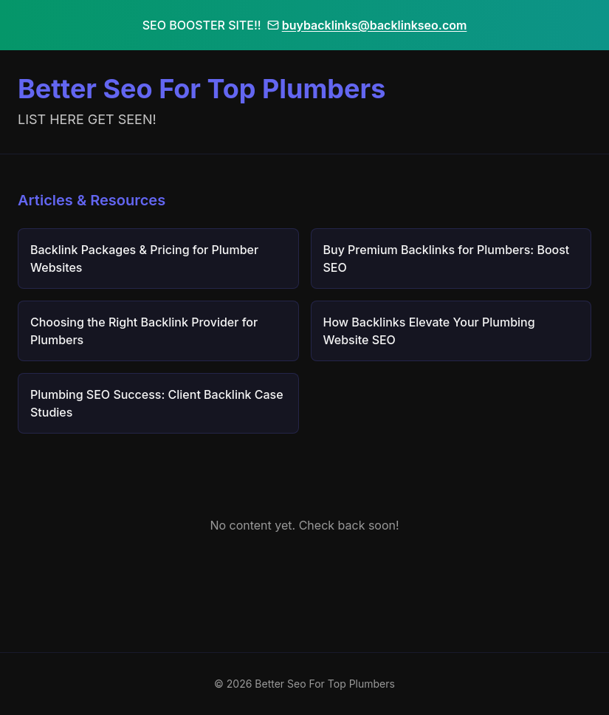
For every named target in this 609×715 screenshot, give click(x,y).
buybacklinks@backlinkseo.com (367, 25)
